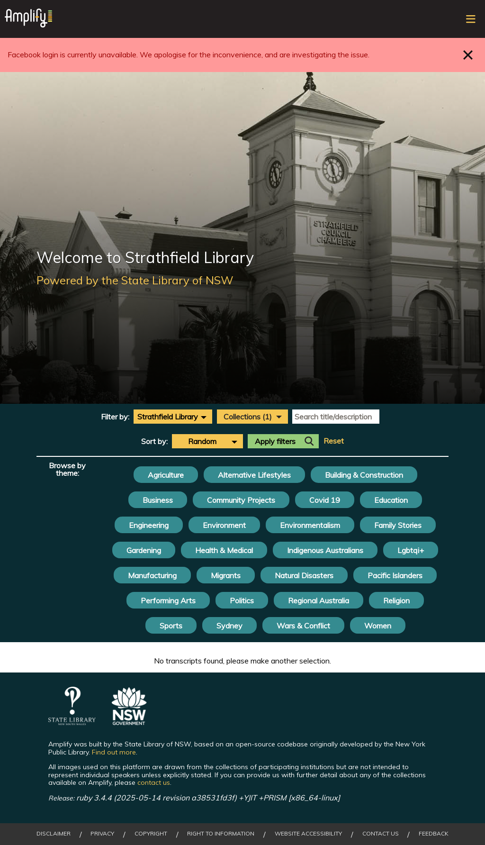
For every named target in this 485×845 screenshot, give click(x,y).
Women (377, 625)
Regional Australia (318, 600)
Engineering (149, 525)
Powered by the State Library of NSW (135, 280)
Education (391, 500)
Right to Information (220, 833)
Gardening (143, 550)
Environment (224, 525)
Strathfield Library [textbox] (167, 416)
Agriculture (166, 475)
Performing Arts (168, 600)
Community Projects (241, 500)
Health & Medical (224, 550)
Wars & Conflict (303, 625)
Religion (396, 600)
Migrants (226, 575)
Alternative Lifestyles (254, 475)
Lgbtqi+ (410, 550)
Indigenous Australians (325, 550)
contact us (153, 782)
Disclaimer (53, 833)
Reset (333, 440)
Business (158, 500)
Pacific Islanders (395, 575)
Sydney (229, 625)
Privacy (102, 833)
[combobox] (173, 416)
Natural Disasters (304, 575)
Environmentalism (310, 525)
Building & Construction (364, 475)
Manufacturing (152, 575)
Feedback (434, 833)
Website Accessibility (308, 833)
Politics (242, 600)
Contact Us (380, 833)
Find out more (114, 752)
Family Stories (398, 525)
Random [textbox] (202, 441)
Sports (171, 625)
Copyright (151, 833)
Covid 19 (324, 500)
